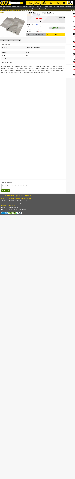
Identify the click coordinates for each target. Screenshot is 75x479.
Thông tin (13, 40)
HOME (2, 10)
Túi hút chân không (16, 10)
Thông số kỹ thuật (5, 40)
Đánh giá (18, 40)
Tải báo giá (62, 17)
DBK (37, 24)
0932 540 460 (57, 28)
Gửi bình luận (5, 191)
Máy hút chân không (8, 10)
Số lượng (29, 31)
